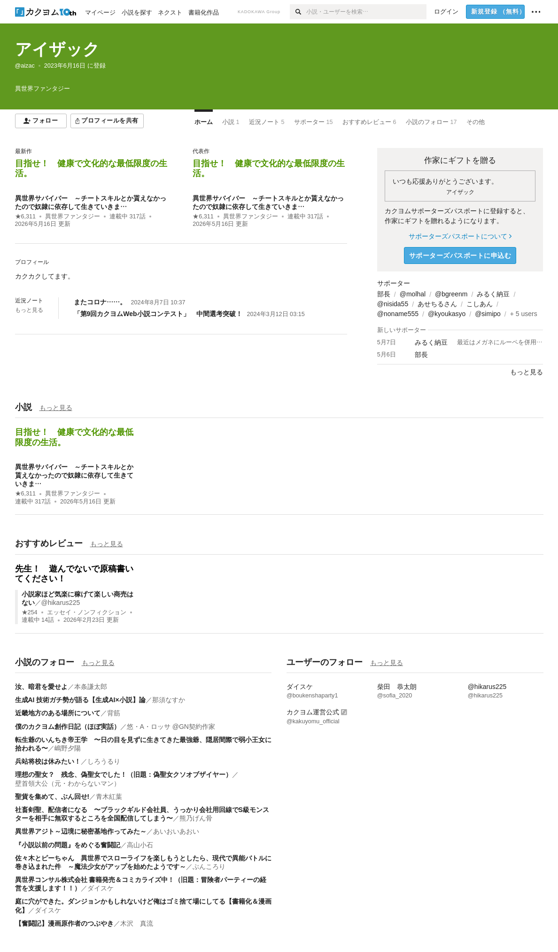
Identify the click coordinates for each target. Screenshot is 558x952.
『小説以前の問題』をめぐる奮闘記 (67, 845)
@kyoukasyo (446, 313)
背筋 (113, 713)
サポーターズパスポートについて (460, 236)
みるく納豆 (493, 294)
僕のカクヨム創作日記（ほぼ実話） (67, 726)
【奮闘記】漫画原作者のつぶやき (64, 923)
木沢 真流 (136, 923)
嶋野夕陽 (67, 748)
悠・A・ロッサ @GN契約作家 (171, 726)
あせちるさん (437, 304)
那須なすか (168, 700)
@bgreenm (451, 294)
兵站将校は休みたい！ (48, 761)
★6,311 (25, 216)
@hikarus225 (60, 602)
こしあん (479, 304)
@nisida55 (392, 304)
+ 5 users (523, 313)
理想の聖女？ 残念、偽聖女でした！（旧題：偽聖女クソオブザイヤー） (123, 774)
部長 (383, 294)
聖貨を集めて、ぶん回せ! (52, 796)
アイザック (57, 49)
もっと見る (29, 310)
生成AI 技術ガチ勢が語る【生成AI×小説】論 (80, 700)
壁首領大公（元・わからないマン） (67, 783)
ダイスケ (100, 888)
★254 (30, 612)
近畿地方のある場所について (58, 713)
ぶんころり (209, 866)
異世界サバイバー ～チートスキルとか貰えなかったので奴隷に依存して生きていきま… (74, 475)
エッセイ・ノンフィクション (86, 612)
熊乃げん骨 (195, 818)
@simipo (488, 313)
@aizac (25, 65)
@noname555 (397, 313)
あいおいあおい (176, 831)
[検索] (298, 11)
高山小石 (140, 845)
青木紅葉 (109, 796)
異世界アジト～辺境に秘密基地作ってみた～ (81, 831)
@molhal (413, 294)
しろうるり (103, 761)
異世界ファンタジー (72, 216)
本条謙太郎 (90, 686)
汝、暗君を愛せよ (41, 686)
